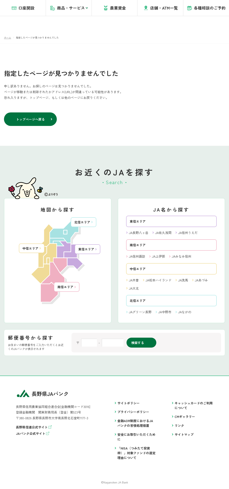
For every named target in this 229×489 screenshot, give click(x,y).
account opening (109, 8)
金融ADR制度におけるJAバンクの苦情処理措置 (135, 423)
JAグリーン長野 (140, 312)
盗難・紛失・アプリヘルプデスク (147, 8)
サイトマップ (184, 434)
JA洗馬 (183, 280)
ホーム (7, 37)
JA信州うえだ (188, 232)
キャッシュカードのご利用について (194, 405)
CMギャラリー (185, 416)
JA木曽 (134, 280)
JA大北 (134, 288)
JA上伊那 (158, 256)
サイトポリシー (128, 403)
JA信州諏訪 (137, 256)
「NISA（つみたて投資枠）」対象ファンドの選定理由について (136, 453)
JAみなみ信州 (181, 256)
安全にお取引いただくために (136, 437)
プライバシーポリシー (133, 412)
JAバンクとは (84, 8)
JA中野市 (164, 312)
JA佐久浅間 (163, 232)
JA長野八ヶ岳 (138, 232)
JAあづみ (201, 280)
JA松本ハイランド (158, 280)
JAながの (184, 312)
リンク (179, 425)
